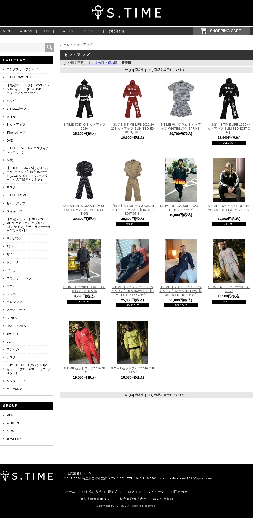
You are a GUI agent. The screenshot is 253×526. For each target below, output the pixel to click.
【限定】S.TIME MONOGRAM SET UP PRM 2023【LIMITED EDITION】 (132, 209)
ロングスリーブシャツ (22, 69)
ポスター (13, 357)
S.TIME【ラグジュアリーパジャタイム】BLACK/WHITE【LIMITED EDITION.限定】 (132, 291)
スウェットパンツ (19, 278)
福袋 (10, 160)
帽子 (10, 254)
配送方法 (115, 491)
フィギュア (14, 211)
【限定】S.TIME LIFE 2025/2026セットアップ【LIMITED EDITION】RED (132, 128)
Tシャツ (12, 246)
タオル (11, 116)
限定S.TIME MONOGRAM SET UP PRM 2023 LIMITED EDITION (84, 209)
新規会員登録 (163, 499)
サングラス (14, 238)
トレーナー (14, 262)
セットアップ (16, 124)
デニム (11, 286)
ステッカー (14, 349)
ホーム (65, 44)
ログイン (134, 491)
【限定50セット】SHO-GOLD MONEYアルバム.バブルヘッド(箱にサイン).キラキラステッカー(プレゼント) (28, 224)
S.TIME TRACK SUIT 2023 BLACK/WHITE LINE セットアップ (229, 209)
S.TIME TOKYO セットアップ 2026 (84, 126)
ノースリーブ (16, 310)
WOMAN (26, 31)
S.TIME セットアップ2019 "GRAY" (229, 289)
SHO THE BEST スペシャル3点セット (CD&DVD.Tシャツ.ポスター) (28, 369)
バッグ (11, 100)
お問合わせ (117, 31)
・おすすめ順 (94, 63)
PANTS (12, 318)
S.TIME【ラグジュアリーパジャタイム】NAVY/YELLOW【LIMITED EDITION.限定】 (180, 291)
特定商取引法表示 (133, 499)
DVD (10, 140)
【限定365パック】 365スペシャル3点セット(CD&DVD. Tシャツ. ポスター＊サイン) (28, 89)
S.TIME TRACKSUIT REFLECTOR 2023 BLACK (84, 289)
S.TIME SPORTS (19, 77)
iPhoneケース (16, 132)
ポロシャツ (14, 302)
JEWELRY (66, 31)
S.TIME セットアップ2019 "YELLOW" (132, 370)
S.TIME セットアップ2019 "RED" (84, 370)
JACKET (13, 333)
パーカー (13, 270)
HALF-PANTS (16, 326)
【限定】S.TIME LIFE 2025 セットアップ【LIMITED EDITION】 (229, 128)
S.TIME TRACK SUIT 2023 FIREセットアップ (180, 208)
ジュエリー (14, 294)
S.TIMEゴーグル (18, 108)
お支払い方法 (92, 491)
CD (9, 341)
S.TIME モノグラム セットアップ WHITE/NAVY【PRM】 (180, 126)
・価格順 (111, 63)
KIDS (45, 31)
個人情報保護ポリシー (96, 499)
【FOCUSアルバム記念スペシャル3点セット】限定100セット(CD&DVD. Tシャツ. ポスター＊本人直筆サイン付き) (28, 173)
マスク (11, 187)
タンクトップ (16, 381)
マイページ (91, 31)
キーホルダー (16, 389)
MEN (6, 31)
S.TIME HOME (17, 195)
